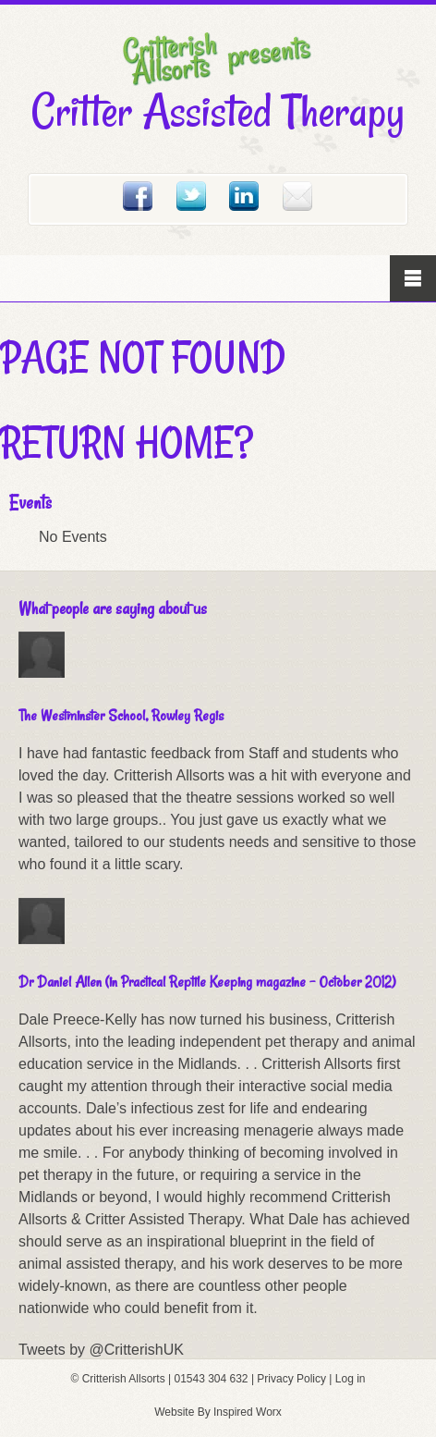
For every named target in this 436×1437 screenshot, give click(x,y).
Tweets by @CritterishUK (101, 1349)
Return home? (126, 442)
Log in (350, 1378)
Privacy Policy (291, 1378)
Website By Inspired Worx (218, 1412)
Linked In (244, 196)
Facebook (137, 196)
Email (297, 196)
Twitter (191, 196)
